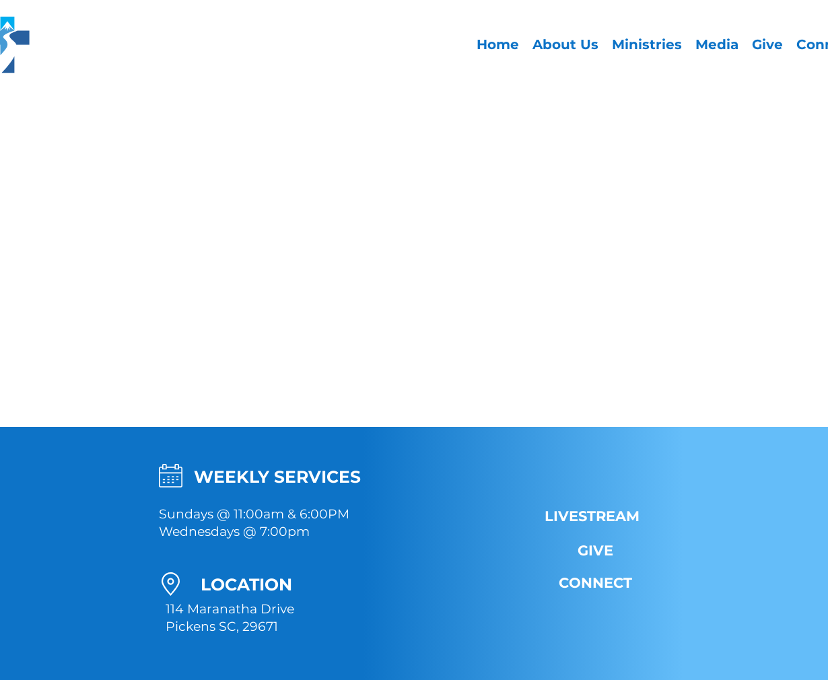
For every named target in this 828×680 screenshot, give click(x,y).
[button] (565, 44)
